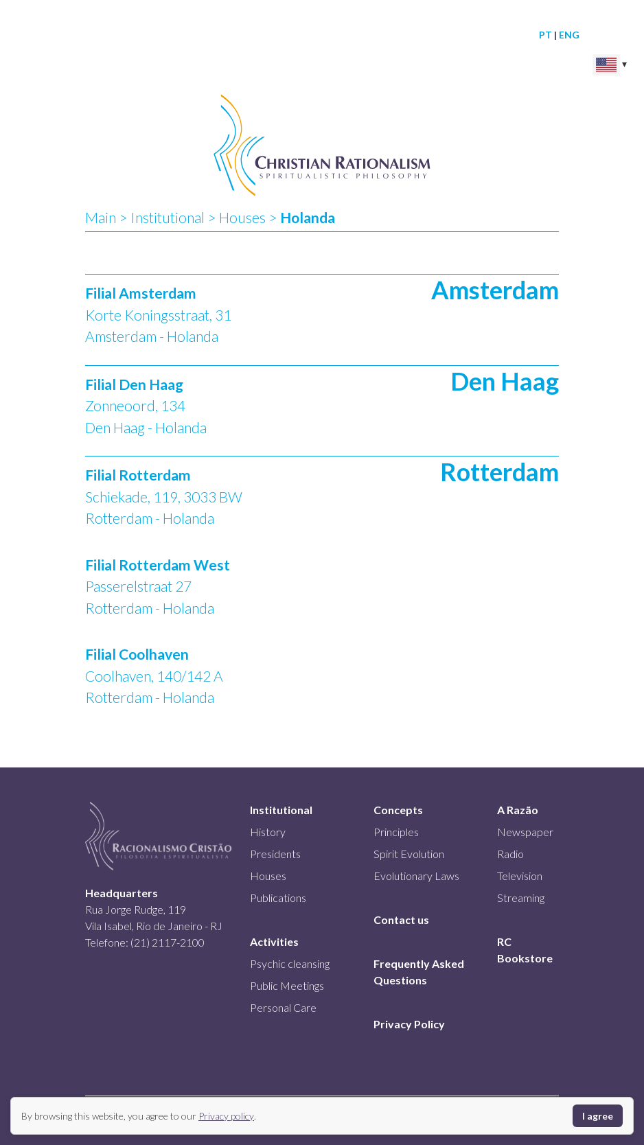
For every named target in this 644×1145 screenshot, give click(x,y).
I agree (597, 1116)
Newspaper (525, 831)
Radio (510, 853)
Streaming (520, 897)
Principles (396, 831)
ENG (569, 35)
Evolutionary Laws (416, 875)
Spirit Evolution (408, 853)
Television (519, 875)
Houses (242, 217)
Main (100, 217)
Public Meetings (287, 985)
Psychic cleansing (290, 963)
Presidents (275, 853)
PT (545, 35)
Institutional (167, 217)
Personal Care (283, 1007)
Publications (278, 897)
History (268, 831)
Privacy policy (226, 1116)
